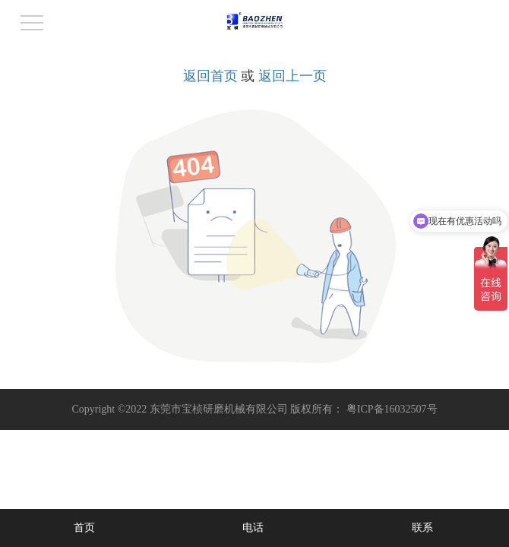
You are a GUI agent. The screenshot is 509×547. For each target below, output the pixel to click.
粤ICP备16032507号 (392, 409)
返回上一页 (292, 76)
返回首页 (210, 76)
